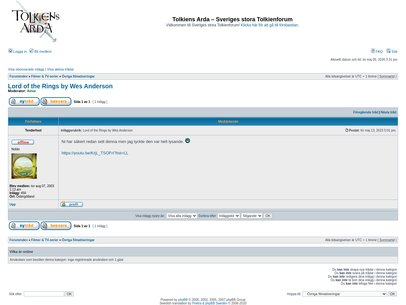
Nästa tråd (388, 112)
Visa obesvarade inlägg (26, 69)
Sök (392, 51)
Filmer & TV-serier (44, 76)
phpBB (183, 300)
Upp (13, 204)
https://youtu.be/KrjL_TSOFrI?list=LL (95, 153)
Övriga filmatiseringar (78, 76)
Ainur (31, 91)
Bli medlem (40, 51)
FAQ (377, 51)
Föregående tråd (365, 112)
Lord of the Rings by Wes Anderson (60, 86)
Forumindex (19, 76)
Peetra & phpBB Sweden (209, 303)
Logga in (18, 51)
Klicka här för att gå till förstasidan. (270, 25)
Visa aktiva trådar (60, 69)
